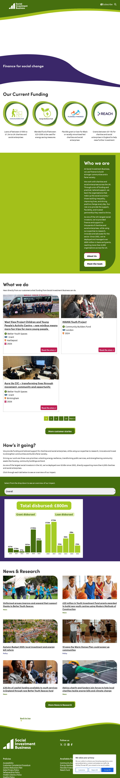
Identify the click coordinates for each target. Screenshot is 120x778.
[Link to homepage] (18, 6)
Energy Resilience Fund (70, 765)
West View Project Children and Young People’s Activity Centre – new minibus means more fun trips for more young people (31, 325)
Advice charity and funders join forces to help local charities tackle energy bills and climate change (88, 689)
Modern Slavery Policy (12, 774)
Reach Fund (65, 770)
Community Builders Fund (71, 763)
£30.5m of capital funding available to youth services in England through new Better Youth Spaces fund (30, 689)
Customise (81, 770)
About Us (92, 256)
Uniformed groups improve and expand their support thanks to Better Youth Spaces (30, 604)
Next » (72, 418)
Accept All (107, 770)
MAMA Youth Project (75, 321)
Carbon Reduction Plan (12, 767)
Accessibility (8, 763)
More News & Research (60, 705)
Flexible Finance (67, 767)
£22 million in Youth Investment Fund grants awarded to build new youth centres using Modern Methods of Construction (90, 606)
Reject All (95, 770)
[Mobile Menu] (5, 7)
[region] (94, 764)
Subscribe (106, 4)
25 (66, 418)
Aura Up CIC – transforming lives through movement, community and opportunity (29, 384)
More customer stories (60, 431)
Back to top (25, 719)
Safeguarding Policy (11, 772)
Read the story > (49, 349)
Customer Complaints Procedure (16, 765)
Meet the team (94, 263)
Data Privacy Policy (11, 770)
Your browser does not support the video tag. (60, 49)
